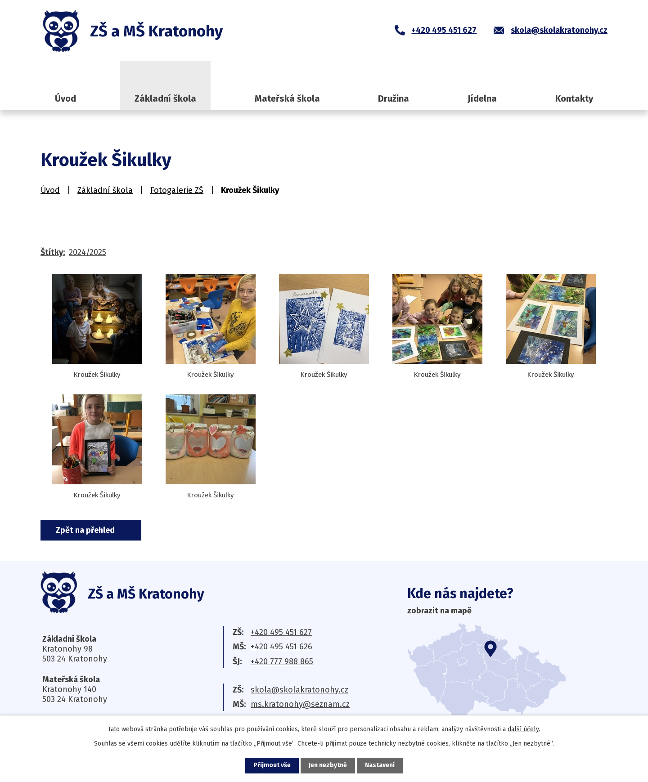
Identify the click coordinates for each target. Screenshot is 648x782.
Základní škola (165, 98)
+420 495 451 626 (281, 647)
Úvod (65, 98)
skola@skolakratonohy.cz (299, 690)
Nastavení (380, 765)
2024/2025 (87, 252)
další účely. (524, 729)
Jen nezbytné (328, 765)
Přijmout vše (272, 765)
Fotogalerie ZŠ (176, 190)
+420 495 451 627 (281, 632)
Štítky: (52, 252)
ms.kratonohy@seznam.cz (300, 704)
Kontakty (574, 98)
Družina (393, 98)
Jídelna (482, 98)
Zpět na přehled (86, 530)
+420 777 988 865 (282, 661)
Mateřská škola (287, 98)
